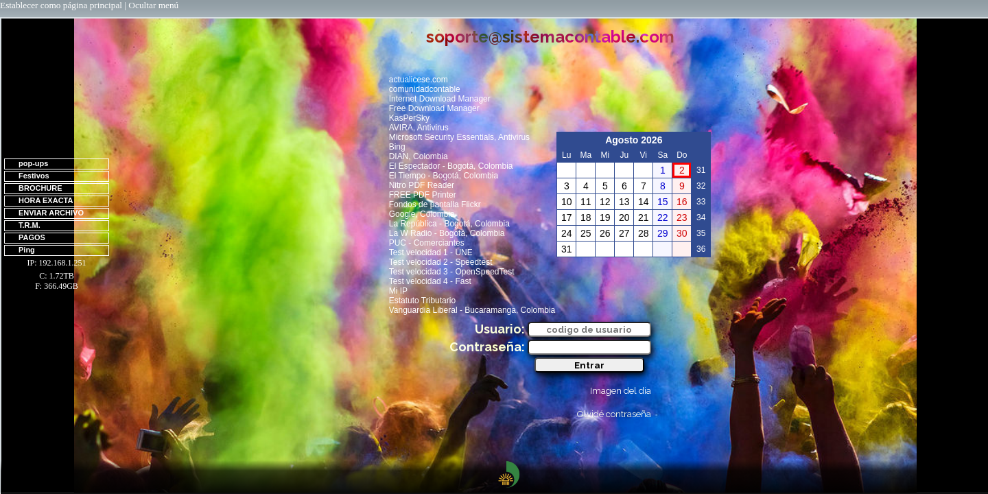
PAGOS (32, 237)
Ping (27, 250)
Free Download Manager (434, 108)
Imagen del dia (620, 391)
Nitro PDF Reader (421, 185)
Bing (397, 147)
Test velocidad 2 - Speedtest (441, 262)
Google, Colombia (422, 214)
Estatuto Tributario (422, 300)
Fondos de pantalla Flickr (435, 204)
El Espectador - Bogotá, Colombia (451, 166)
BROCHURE (40, 188)
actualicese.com (418, 79)
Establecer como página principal (61, 5)
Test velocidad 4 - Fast (430, 281)
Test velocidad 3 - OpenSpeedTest (452, 272)
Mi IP (398, 291)
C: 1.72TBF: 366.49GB (56, 281)
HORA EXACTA (46, 200)
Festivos (34, 176)
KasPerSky (409, 118)
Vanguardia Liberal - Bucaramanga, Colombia (472, 310)
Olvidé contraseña (614, 414)
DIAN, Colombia (418, 156)
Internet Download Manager (440, 99)
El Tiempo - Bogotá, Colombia (443, 175)
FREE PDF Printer (422, 195)
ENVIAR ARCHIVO (51, 213)
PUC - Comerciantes (426, 243)
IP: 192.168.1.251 (56, 263)
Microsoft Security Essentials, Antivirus (459, 137)
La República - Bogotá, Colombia (449, 223)
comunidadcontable (424, 89)
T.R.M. (29, 225)
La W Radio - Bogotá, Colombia (447, 233)
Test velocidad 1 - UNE (431, 252)
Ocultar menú (153, 5)
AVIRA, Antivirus (419, 127)
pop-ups (33, 163)
